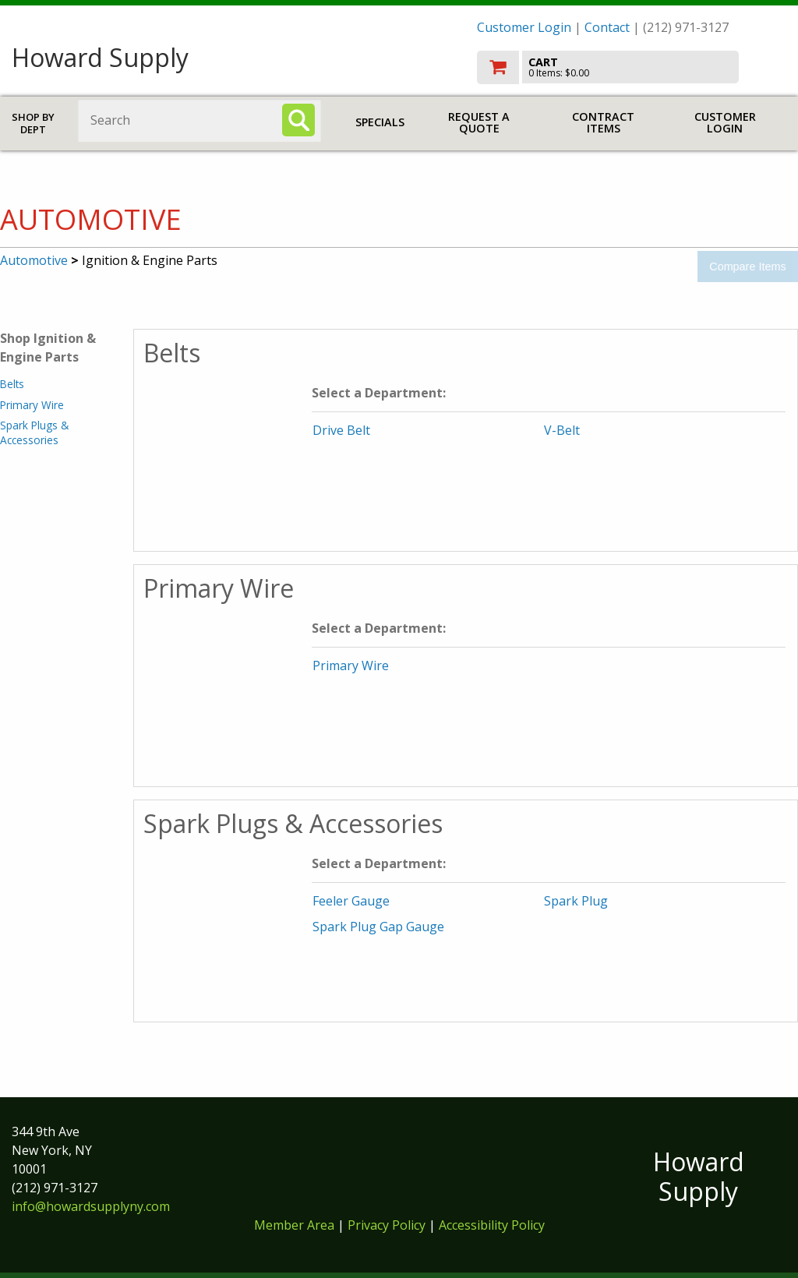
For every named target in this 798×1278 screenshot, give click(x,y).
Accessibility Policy (492, 1225)
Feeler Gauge (351, 900)
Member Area (294, 1225)
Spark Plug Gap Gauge (378, 926)
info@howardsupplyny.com (91, 1206)
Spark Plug (576, 900)
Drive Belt (341, 430)
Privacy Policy (388, 1225)
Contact (607, 27)
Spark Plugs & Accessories (34, 432)
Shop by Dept (33, 123)
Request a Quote (479, 122)
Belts (12, 383)
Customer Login (524, 27)
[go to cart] (631, 67)
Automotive (34, 260)
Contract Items (603, 122)
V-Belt (562, 430)
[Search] (298, 120)
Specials (379, 122)
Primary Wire (32, 404)
